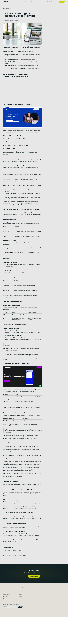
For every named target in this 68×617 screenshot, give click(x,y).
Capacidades (27, 1)
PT (49, 1)
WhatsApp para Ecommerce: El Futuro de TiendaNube (12, 550)
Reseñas (20, 594)
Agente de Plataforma (6, 594)
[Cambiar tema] (45, 2)
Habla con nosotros (34, 576)
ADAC (4, 318)
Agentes (22, 1)
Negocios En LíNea (8, 8)
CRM (20, 592)
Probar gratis (62, 1)
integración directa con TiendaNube (31, 424)
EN (51, 1)
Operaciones (5, 596)
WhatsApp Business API (13, 54)
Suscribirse (20, 606)
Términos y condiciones (38, 589)
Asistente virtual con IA (9, 189)
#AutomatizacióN (6, 20)
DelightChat (5, 420)
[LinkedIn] (62, 612)
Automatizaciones (22, 589)
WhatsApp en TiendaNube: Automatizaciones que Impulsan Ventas (14, 552)
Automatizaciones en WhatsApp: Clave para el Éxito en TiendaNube (14, 555)
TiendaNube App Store (49, 589)
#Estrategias (11, 20)
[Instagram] (60, 612)
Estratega (4, 592)
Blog (31, 1)
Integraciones (21, 598)
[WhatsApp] (64, 612)
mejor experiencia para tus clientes (20, 68)
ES (47, 1)
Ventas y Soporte (6, 589)
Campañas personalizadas (10, 193)
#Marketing (16, 20)
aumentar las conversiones (25, 50)
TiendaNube (21, 51)
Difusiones (20, 596)
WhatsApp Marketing (13, 344)
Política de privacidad (38, 592)
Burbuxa (38, 54)
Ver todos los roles (6, 598)
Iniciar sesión (55, 1)
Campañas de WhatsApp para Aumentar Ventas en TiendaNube (14, 558)
